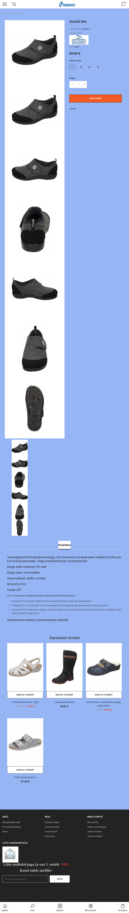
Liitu (60, 879)
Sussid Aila (18, 13)
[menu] (4, 4)
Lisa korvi (95, 98)
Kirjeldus (64, 545)
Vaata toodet (25, 694)
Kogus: (72, 78)
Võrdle (72, 108)
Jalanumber (75, 60)
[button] (32, 908)
